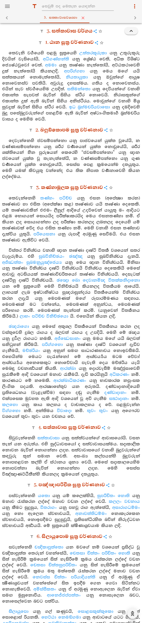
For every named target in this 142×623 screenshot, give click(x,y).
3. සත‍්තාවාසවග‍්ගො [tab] (72, 18)
